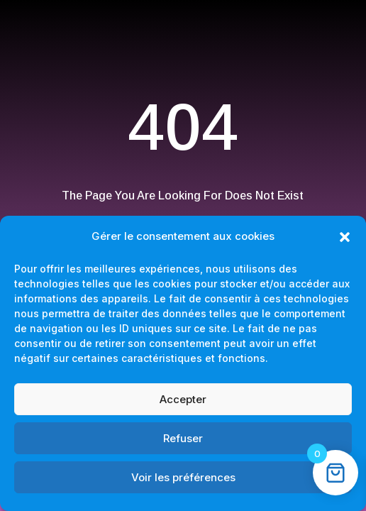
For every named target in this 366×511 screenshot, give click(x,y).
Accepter (183, 399)
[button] (345, 237)
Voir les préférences (183, 477)
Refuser (183, 438)
